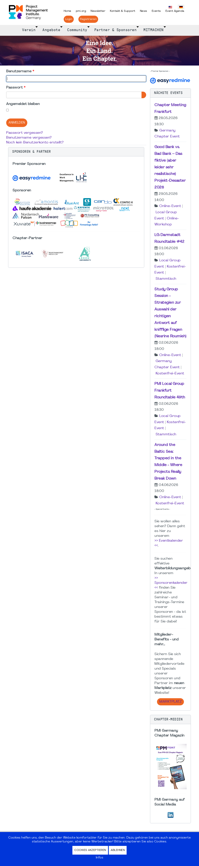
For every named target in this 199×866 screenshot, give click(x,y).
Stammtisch (166, 278)
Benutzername (20, 71)
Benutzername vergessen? (29, 137)
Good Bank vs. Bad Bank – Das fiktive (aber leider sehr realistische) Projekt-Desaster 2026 (170, 167)
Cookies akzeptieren (90, 850)
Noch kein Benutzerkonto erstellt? (35, 142)
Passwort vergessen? (24, 133)
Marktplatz (170, 701)
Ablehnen (118, 850)
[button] (76, 151)
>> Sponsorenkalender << (171, 582)
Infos (99, 857)
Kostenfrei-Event (170, 373)
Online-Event (170, 206)
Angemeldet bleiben (23, 104)
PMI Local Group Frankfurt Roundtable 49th (169, 390)
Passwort (15, 87)
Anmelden (17, 122)
